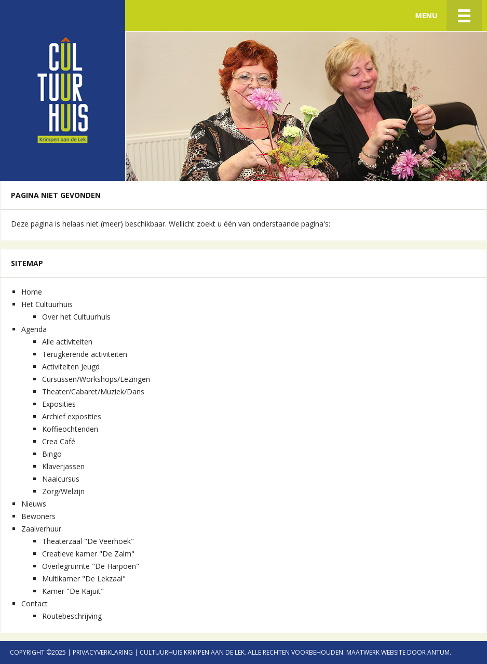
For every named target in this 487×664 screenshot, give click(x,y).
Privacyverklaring (103, 652)
